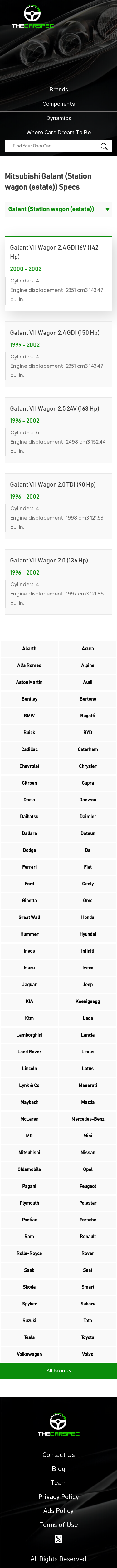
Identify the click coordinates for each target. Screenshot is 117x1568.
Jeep (88, 984)
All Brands (58, 1371)
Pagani (29, 1186)
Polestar (87, 1203)
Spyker (29, 1304)
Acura (88, 648)
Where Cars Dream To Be (59, 133)
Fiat (88, 867)
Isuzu (29, 968)
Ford (29, 884)
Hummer (29, 934)
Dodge (29, 850)
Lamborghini (29, 1035)
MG (29, 1136)
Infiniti (87, 951)
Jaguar (29, 984)
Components (58, 104)
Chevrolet (29, 766)
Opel (87, 1169)
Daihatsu (29, 816)
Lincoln (29, 1068)
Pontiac (29, 1220)
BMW (29, 716)
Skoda (29, 1287)
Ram (29, 1236)
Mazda (88, 1102)
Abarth (29, 648)
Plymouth (29, 1203)
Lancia (88, 1035)
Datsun (87, 833)
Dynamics (58, 118)
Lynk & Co (29, 1085)
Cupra (88, 783)
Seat (87, 1270)
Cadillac (29, 749)
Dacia (29, 800)
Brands (58, 90)
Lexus (87, 1052)
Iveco (87, 968)
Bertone (88, 699)
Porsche (88, 1220)
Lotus (88, 1068)
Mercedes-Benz (87, 1119)
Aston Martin (29, 682)
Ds (87, 850)
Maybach (29, 1102)
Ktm (29, 1018)
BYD (87, 732)
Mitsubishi (29, 1152)
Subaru (87, 1304)
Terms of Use (58, 1525)
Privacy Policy (58, 1497)
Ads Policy (58, 1511)
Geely (88, 884)
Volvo (87, 1354)
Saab (29, 1270)
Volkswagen (29, 1354)
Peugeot (88, 1186)
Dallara (29, 833)
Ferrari (29, 867)
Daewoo (87, 800)
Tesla (29, 1337)
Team (58, 1483)
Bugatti (87, 716)
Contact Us (58, 1455)
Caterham (88, 749)
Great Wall (29, 917)
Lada (88, 1018)
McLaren (29, 1119)
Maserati (88, 1085)
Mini (87, 1136)
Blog (59, 1469)
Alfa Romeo (29, 665)
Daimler (88, 816)
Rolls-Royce (29, 1253)
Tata (88, 1320)
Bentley (29, 699)
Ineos (29, 951)
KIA (29, 1001)
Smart (87, 1287)
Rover (87, 1253)
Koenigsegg (88, 1001)
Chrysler (87, 766)
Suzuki (29, 1320)
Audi (87, 682)
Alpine (87, 665)
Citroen (29, 783)
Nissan (87, 1152)
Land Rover (29, 1052)
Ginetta (29, 900)
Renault (88, 1236)
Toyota (87, 1337)
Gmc (87, 900)
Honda (87, 917)
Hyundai (88, 934)
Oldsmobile (29, 1169)
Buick (29, 732)
